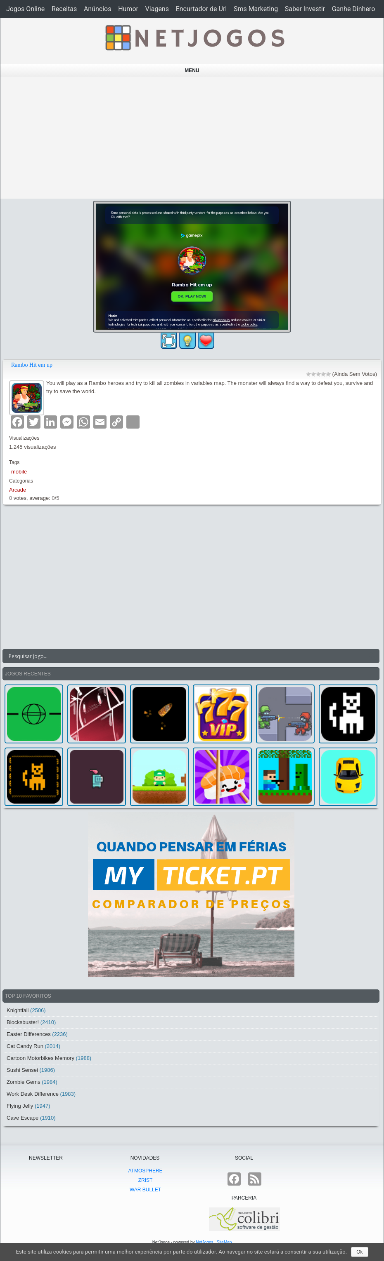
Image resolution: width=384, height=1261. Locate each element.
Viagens (157, 9)
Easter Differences (29, 1034)
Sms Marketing (256, 9)
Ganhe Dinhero (353, 9)
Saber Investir (305, 9)
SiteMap (224, 1242)
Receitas (64, 9)
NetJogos (204, 1242)
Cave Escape (22, 1118)
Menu (192, 70)
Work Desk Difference (33, 1094)
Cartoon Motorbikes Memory (40, 1058)
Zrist (145, 1180)
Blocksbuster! (23, 1022)
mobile (19, 472)
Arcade (17, 490)
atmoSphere (145, 1171)
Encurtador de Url (201, 9)
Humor (128, 9)
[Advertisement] (192, 137)
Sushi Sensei (22, 1070)
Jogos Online (25, 9)
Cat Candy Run (25, 1046)
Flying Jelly (20, 1106)
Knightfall (17, 1010)
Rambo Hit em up (31, 365)
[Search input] (186, 656)
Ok (359, 1252)
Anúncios (97, 9)
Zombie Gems (23, 1082)
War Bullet (145, 1190)
